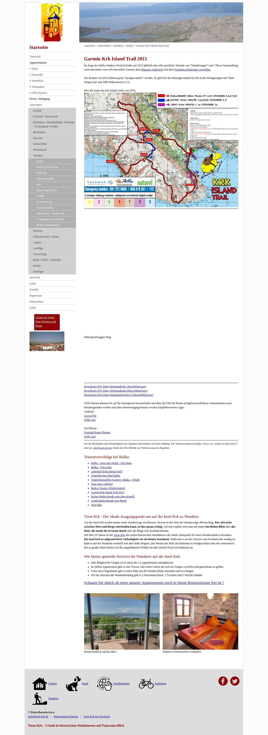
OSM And (90, 420)
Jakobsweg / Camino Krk (50, 213)
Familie (44, 683)
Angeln (37, 242)
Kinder (37, 265)
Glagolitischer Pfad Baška (105, 475)
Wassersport (39, 149)
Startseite (38, 47)
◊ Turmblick (36, 80)
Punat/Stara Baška (46, 190)
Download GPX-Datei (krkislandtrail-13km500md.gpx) (115, 386)
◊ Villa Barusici (38, 92)
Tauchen (37, 138)
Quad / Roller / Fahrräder (47, 259)
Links (33, 283)
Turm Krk (35, 56)
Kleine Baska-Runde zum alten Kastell (113, 496)
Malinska (41, 172)
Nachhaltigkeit (113, 683)
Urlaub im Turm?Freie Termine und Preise (45, 321)
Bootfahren (39, 132)
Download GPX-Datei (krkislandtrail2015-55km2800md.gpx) (118, 395)
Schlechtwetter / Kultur (46, 236)
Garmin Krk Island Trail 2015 (152, 45)
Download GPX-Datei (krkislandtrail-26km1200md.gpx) (116, 390)
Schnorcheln (40, 143)
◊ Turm (34, 68)
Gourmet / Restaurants (45, 116)
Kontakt (34, 289)
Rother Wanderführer (48, 225)
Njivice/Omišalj (45, 178)
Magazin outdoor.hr (152, 69)
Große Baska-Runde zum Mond (109, 500)
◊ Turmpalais (37, 86)
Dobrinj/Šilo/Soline (47, 167)
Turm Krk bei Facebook (96, 716)
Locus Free (90, 415)
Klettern (37, 230)
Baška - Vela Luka (101, 467)
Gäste (33, 307)
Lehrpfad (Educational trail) (106, 471)
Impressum (36, 295)
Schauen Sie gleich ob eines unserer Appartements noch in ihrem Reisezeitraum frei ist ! (154, 582)
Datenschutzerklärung (66, 716)
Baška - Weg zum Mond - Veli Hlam (111, 463)
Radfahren (152, 683)
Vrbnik (40, 196)
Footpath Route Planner (97, 432)
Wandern (38, 155)
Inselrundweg (44, 201)
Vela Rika (96, 504)
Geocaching (39, 254)
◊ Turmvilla (36, 74)
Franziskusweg (44, 207)
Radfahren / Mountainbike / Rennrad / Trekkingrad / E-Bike (53, 124)
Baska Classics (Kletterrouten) (108, 488)
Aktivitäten (36, 104)
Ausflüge (38, 248)
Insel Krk (35, 277)
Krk (38, 184)
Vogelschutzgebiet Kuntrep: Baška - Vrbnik (115, 479)
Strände (37, 110)
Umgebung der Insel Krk (50, 219)
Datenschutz (36, 301)
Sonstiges (38, 271)
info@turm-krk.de (102, 447)
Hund (77, 683)
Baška (39, 161)
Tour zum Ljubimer (102, 484)
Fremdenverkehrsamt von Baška (192, 69)
